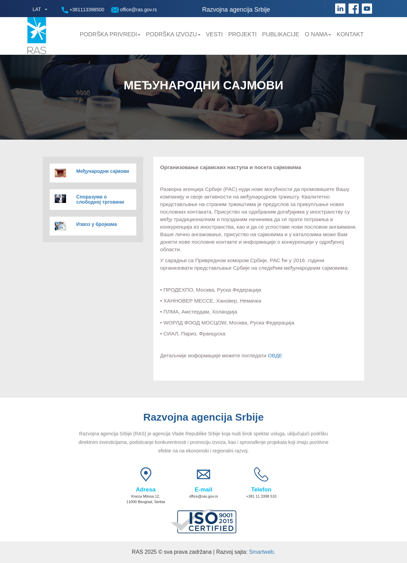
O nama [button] (318, 34)
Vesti (214, 34)
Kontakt (350, 34)
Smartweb (261, 552)
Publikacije (281, 34)
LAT (37, 9)
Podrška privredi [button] (110, 34)
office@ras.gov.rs (134, 10)
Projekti (242, 34)
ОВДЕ (275, 355)
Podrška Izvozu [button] (173, 34)
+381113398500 (83, 10)
